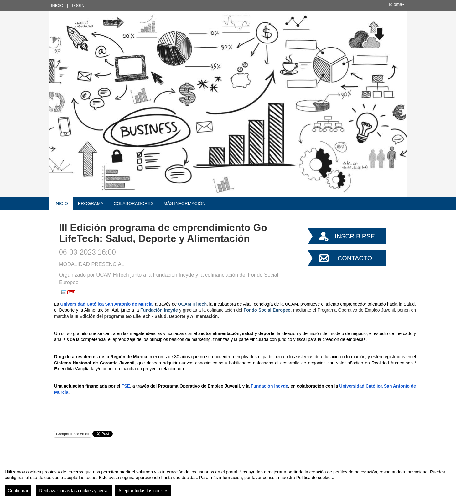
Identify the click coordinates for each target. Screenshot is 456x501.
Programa (91, 203)
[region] (228, 480)
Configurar (18, 490)
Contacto (355, 258)
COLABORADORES (133, 203)
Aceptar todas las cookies (143, 490)
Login (78, 5)
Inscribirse (355, 236)
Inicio (57, 5)
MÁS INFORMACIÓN (184, 203)
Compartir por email (72, 434)
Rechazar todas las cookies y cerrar (74, 490)
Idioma (397, 4)
